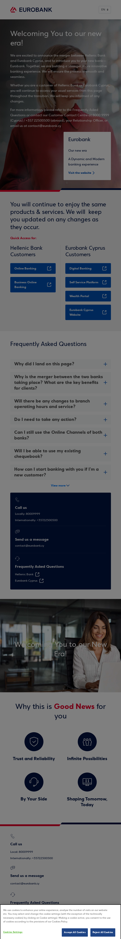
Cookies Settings (13, 934)
